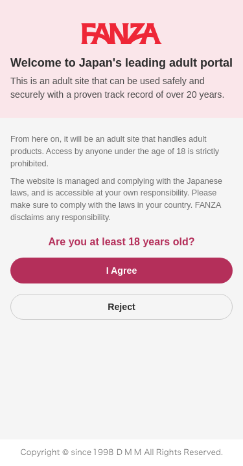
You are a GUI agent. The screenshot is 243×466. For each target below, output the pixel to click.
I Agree (121, 270)
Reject (121, 307)
